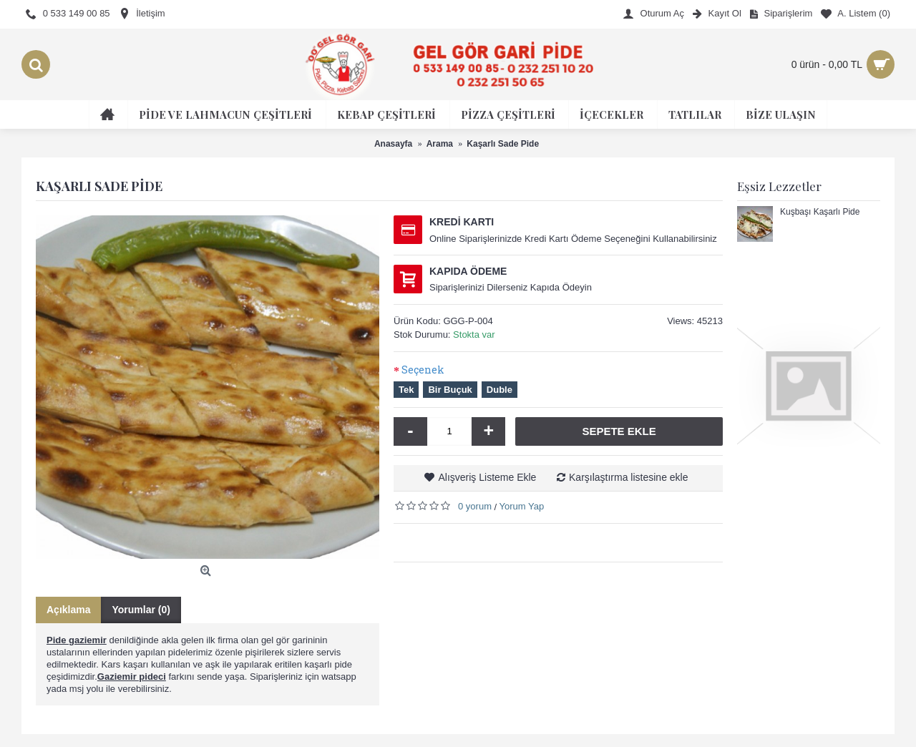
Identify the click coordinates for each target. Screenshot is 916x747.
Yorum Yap (522, 506)
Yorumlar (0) (141, 609)
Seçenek (422, 369)
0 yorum (475, 506)
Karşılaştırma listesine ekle (628, 477)
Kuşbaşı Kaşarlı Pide (819, 212)
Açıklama (68, 609)
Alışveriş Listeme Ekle (487, 477)
